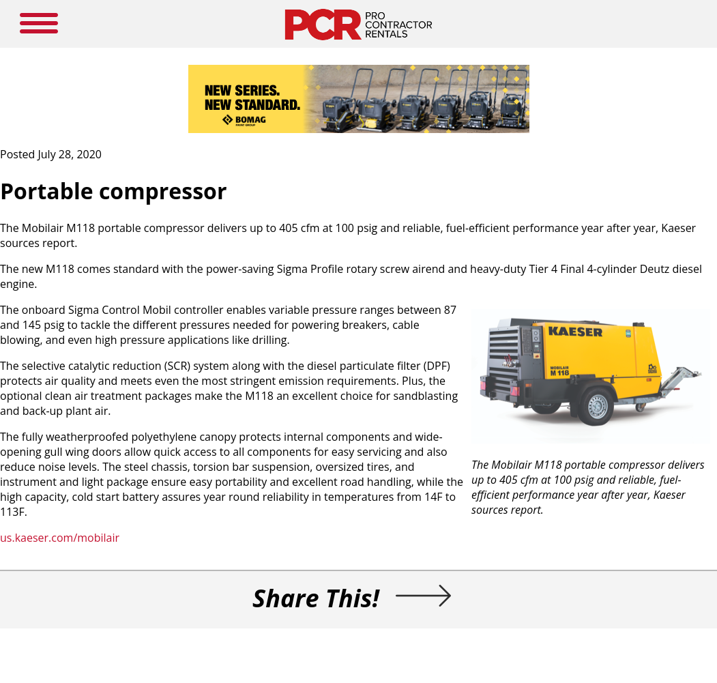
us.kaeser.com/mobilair (59, 537)
